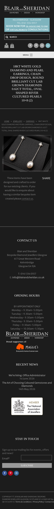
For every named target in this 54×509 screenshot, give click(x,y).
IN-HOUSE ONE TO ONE (37, 26)
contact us (27, 198)
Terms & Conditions (23, 502)
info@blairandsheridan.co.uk (28, 277)
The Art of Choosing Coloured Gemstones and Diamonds (27, 384)
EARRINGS (30, 121)
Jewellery (17, 121)
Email (6, 458)
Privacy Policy (38, 502)
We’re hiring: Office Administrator (27, 375)
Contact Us (49, 502)
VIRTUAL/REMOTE (18, 30)
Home (6, 121)
